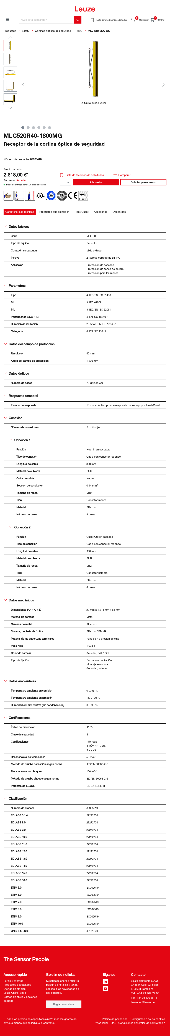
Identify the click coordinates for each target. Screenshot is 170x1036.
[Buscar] (77, 20)
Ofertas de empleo (15, 988)
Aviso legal (101, 1022)
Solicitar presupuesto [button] (143, 182)
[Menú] (8, 19)
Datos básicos (16, 226)
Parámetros (14, 286)
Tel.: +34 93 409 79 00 (145, 993)
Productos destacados (17, 984)
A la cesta (96, 182)
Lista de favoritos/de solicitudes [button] (82, 175)
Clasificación (15, 798)
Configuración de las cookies (147, 1018)
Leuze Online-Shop (15, 992)
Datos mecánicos (19, 600)
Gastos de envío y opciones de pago (20, 998)
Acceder (21, 180)
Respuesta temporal (21, 396)
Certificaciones (17, 718)
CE (163, 1027)
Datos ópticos (16, 373)
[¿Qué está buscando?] (46, 20)
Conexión (13, 418)
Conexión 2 (19, 527)
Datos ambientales (20, 681)
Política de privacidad (115, 1018)
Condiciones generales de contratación (141, 1022)
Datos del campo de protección (29, 344)
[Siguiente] (163, 84)
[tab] (20, 212)
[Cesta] (157, 19)
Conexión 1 (19, 440)
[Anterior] (23, 84)
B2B (112, 1022)
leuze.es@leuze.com (144, 1002)
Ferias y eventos (13, 980)
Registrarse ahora (63, 1004)
